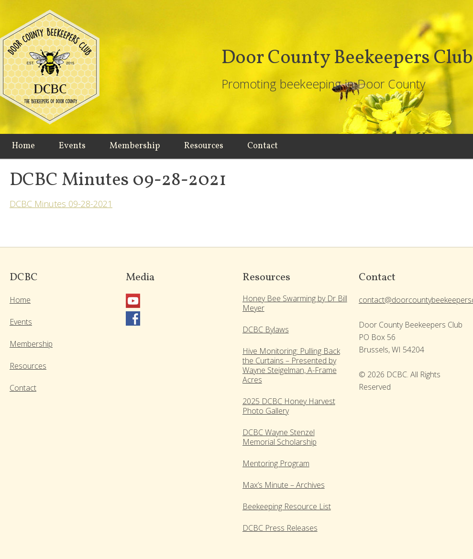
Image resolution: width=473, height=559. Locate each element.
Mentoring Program (275, 463)
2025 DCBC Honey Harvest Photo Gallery (288, 406)
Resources (28, 366)
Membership (31, 344)
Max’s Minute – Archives (283, 485)
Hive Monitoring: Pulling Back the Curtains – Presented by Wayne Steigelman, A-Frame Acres (291, 365)
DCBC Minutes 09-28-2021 (61, 203)
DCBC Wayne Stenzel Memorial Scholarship (279, 437)
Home (20, 300)
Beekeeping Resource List (286, 506)
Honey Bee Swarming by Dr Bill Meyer (294, 303)
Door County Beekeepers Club (52, 72)
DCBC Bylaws (265, 329)
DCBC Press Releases (280, 528)
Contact (23, 388)
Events (21, 322)
